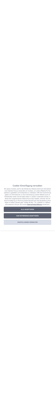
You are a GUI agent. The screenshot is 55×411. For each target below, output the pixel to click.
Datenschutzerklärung (34, 204)
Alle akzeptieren (27, 209)
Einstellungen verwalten (28, 222)
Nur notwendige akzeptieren (27, 216)
